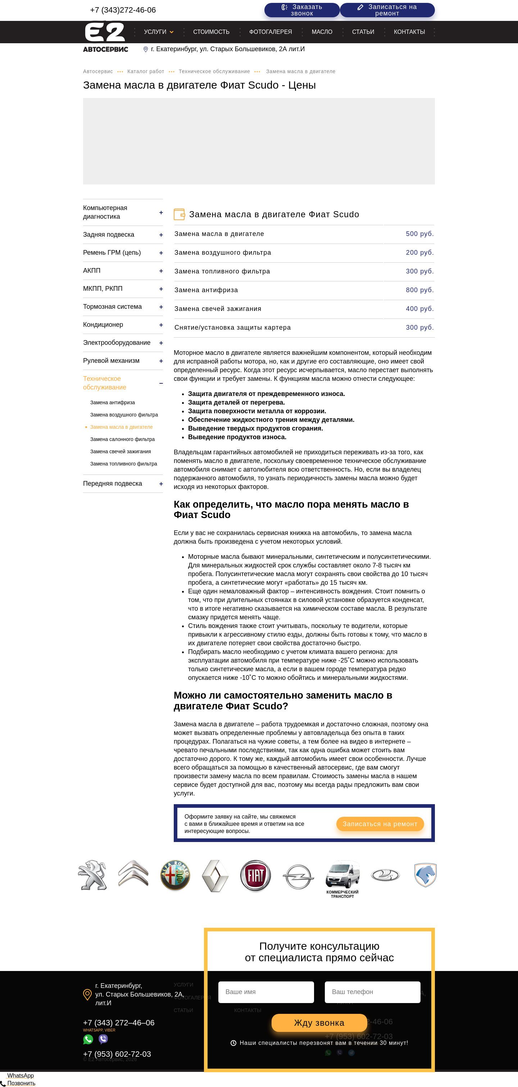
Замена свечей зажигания (120, 451)
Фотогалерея (270, 32)
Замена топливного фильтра (123, 464)
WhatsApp (17, 1076)
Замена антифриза (112, 402)
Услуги (155, 32)
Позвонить (18, 1083)
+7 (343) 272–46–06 (119, 1022)
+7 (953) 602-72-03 (117, 1054)
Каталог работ (145, 71)
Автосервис (98, 71)
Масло (322, 32)
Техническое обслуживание (214, 71)
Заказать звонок (302, 10)
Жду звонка (319, 1023)
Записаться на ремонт (387, 10)
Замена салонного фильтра (122, 439)
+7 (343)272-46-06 (123, 9)
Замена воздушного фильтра (124, 415)
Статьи (363, 32)
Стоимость (211, 32)
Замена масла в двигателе (121, 427)
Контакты (409, 32)
